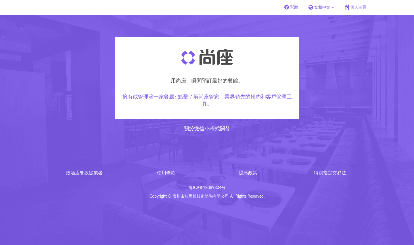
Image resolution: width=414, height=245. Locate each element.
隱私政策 (248, 172)
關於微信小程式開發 (207, 128)
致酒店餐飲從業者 (84, 172)
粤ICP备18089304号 (207, 187)
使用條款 (166, 172)
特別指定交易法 (330, 172)
